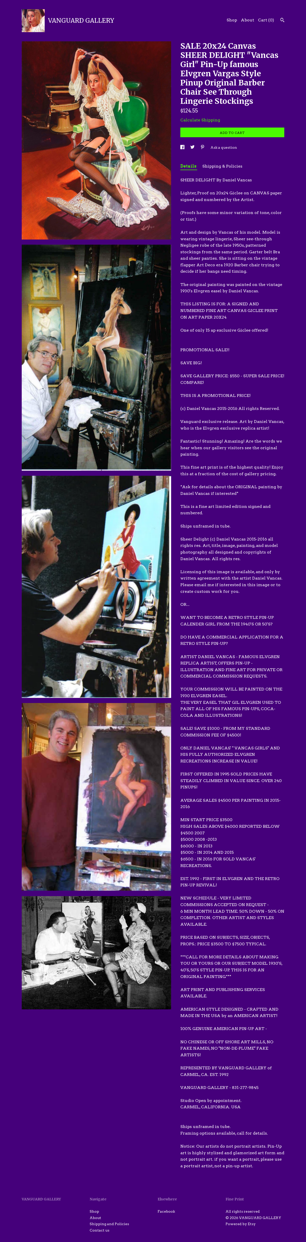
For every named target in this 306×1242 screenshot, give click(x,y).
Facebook (166, 1211)
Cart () (266, 20)
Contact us (99, 1230)
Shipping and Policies (109, 1224)
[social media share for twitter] (192, 147)
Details (188, 166)
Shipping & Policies (222, 166)
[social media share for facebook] (182, 147)
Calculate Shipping (200, 120)
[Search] (282, 20)
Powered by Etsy (241, 1224)
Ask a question (223, 147)
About (247, 20)
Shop (232, 20)
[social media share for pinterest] (203, 147)
